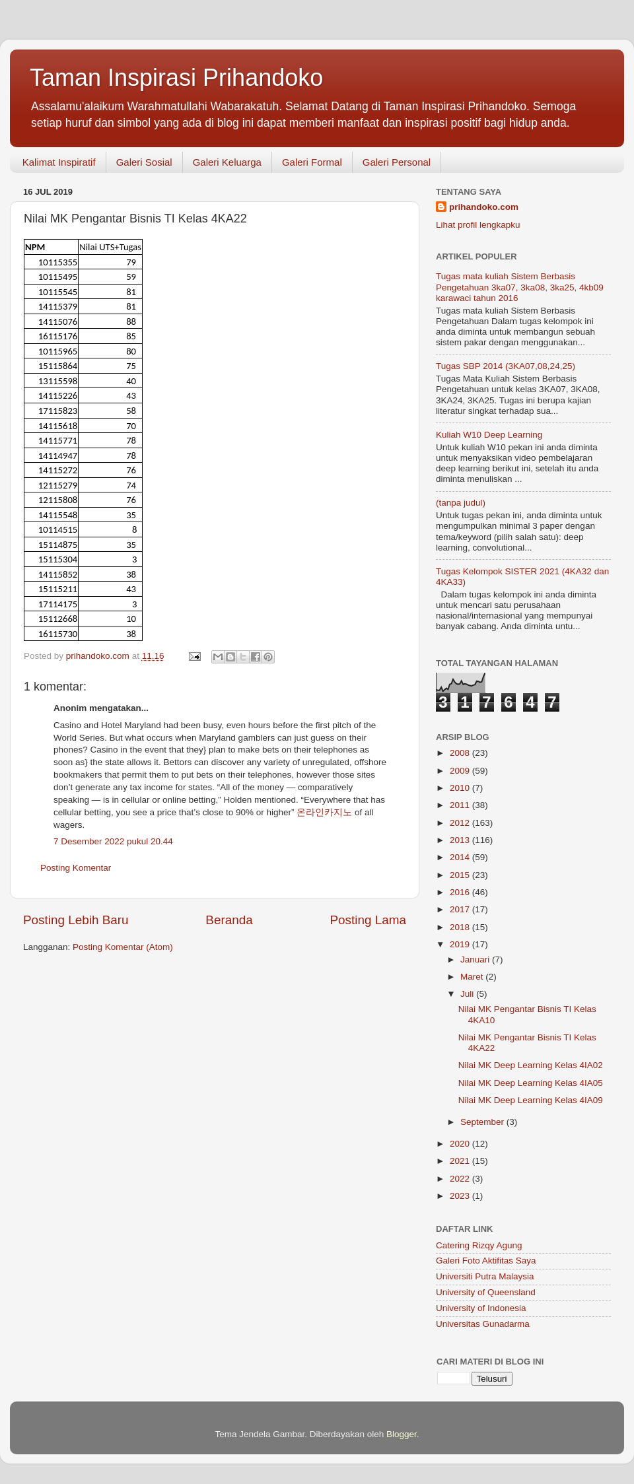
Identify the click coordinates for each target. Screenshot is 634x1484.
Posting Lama (368, 920)
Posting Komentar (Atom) (123, 947)
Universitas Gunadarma (483, 1324)
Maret (472, 977)
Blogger (401, 1434)
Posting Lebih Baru (76, 920)
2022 (461, 1179)
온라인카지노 (324, 812)
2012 (461, 823)
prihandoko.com (483, 207)
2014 (461, 857)
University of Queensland (486, 1292)
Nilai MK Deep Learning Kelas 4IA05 (530, 1083)
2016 (461, 892)
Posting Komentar (75, 868)
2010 (461, 788)
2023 (461, 1196)
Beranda (228, 920)
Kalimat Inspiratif (59, 162)
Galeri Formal (312, 162)
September (483, 1122)
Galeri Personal (397, 162)
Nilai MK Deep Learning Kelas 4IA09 (530, 1100)
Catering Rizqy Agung (479, 1245)
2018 (461, 927)
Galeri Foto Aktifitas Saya (486, 1260)
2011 (461, 805)
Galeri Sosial (144, 162)
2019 (461, 944)
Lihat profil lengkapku (478, 225)
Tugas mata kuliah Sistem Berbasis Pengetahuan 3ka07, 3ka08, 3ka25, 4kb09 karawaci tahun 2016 (520, 286)
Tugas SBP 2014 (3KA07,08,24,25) (505, 366)
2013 (461, 840)
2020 (461, 1144)
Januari (476, 959)
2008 (461, 753)
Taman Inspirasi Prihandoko (176, 77)
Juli (468, 994)
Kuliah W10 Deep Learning (489, 435)
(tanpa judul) (460, 503)
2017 (461, 909)
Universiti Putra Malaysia (485, 1276)
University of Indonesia (481, 1308)
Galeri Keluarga (227, 162)
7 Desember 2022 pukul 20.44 (113, 841)
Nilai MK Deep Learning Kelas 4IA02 (530, 1065)
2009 (461, 771)
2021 (461, 1161)
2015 (461, 875)
